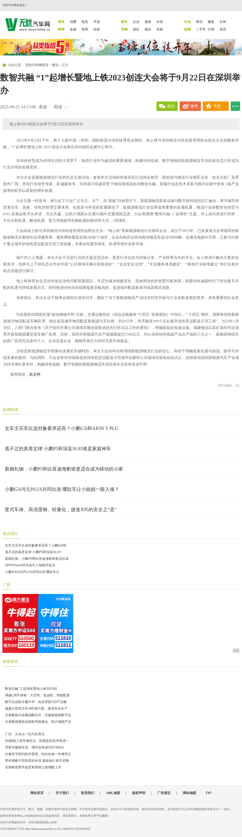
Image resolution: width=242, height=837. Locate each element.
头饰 (223, 22)
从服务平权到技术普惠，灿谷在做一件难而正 (38, 754)
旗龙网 (34, 374)
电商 (85, 29)
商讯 (199, 22)
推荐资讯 (10, 662)
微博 (194, 106)
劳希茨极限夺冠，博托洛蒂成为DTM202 (34, 747)
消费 (73, 22)
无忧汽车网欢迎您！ (15, 5)
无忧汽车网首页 (36, 65)
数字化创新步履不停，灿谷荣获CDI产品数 (36, 702)
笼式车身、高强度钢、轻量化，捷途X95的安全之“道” (60, 509)
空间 (217, 106)
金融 (73, 29)
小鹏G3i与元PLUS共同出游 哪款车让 (32, 572)
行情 (211, 29)
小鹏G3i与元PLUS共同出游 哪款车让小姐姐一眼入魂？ (62, 489)
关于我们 (62, 793)
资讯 (223, 29)
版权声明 (138, 793)
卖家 (159, 29)
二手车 (201, 29)
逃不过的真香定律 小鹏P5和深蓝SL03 (33, 552)
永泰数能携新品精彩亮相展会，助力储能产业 (38, 721)
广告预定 (164, 793)
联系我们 (87, 793)
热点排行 (10, 534)
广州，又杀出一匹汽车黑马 (25, 734)
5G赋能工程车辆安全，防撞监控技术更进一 (37, 741)
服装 (211, 22)
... (235, 106)
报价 (136, 29)
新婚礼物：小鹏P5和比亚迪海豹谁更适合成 (37, 558)
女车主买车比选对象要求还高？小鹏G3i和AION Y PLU (61, 428)
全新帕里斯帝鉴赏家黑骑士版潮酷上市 (33, 767)
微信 (171, 106)
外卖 (159, 22)
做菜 (148, 22)
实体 (96, 29)
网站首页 (36, 793)
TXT (209, 793)
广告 (6, 585)
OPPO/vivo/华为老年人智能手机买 (30, 565)
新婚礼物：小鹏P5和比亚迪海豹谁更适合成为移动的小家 (64, 468)
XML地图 (113, 793)
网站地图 (189, 793)
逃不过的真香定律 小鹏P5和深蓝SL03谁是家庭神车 (58, 448)
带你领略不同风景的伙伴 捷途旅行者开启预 (37, 760)
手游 (96, 22)
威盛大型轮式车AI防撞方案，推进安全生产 (36, 708)
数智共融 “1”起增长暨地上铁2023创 (31, 688)
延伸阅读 (10, 410)
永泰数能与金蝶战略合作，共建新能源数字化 (38, 715)
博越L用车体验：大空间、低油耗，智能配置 (37, 695)
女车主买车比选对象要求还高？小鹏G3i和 (35, 545)
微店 (148, 29)
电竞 (85, 22)
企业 (136, 22)
